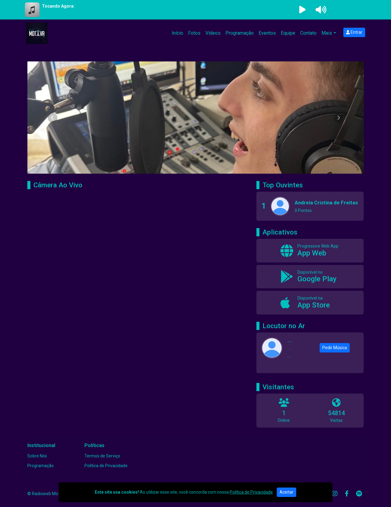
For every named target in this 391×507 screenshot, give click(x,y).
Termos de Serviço (102, 455)
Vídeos (213, 33)
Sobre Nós (37, 455)
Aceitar (286, 492)
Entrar (354, 32)
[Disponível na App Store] (310, 302)
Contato (308, 33)
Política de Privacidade (106, 465)
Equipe (288, 33)
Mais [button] (326, 33)
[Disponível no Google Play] (310, 277)
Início (177, 33)
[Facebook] (347, 493)
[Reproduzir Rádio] (302, 9)
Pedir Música (334, 347)
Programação (239, 33)
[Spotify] (359, 493)
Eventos (267, 33)
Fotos (194, 33)
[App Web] (310, 250)
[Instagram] (335, 493)
